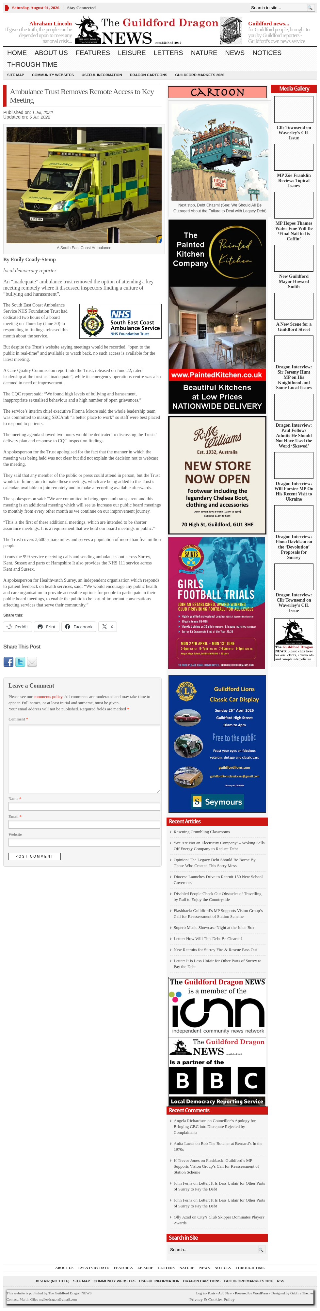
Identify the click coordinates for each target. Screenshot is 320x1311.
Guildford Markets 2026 (199, 75)
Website (15, 834)
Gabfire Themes (301, 1293)
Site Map (15, 75)
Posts (211, 1293)
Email (15, 816)
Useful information (102, 75)
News (235, 52)
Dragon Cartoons (149, 75)
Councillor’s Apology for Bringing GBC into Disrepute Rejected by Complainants (215, 1126)
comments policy (48, 696)
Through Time (32, 64)
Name (14, 798)
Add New (225, 1293)
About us (51, 52)
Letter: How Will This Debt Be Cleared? (208, 938)
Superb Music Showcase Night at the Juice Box (214, 927)
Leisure (132, 52)
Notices (266, 52)
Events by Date (93, 1268)
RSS (280, 1281)
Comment (18, 719)
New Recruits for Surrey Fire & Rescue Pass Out (215, 949)
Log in (201, 1293)
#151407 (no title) (52, 1281)
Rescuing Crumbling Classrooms (202, 831)
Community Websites (53, 75)
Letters (168, 52)
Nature (204, 52)
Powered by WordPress (251, 1293)
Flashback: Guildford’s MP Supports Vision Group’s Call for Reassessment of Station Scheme (216, 1166)
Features (93, 52)
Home (17, 52)
